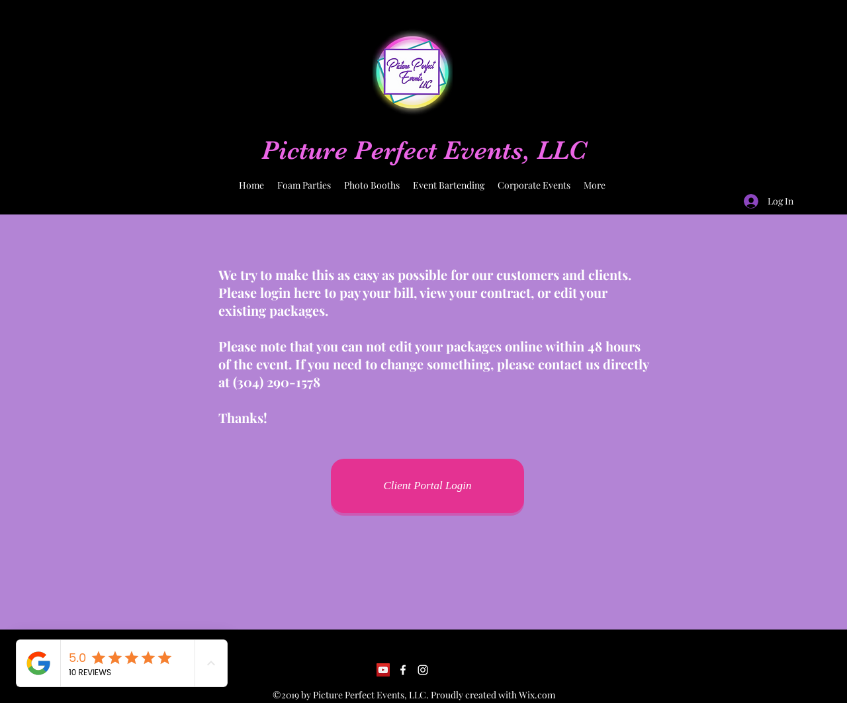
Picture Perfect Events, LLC (424, 150)
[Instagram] (422, 670)
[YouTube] (383, 670)
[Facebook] (403, 670)
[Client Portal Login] (427, 486)
